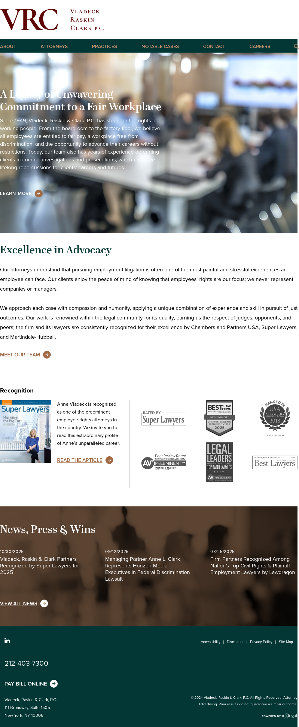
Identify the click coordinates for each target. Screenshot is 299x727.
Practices (104, 47)
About (8, 47)
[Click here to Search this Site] (295, 45)
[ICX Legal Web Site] (279, 716)
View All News (18, 603)
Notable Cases (160, 47)
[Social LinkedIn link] (7, 641)
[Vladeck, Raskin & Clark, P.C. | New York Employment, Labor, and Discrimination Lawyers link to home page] (52, 19)
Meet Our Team (20, 355)
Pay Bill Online (26, 683)
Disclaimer (235, 642)
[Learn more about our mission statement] (16, 193)
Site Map (286, 642)
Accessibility (210, 642)
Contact (214, 47)
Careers (259, 47)
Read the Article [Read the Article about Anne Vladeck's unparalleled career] (79, 460)
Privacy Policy (261, 642)
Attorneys (54, 47)
